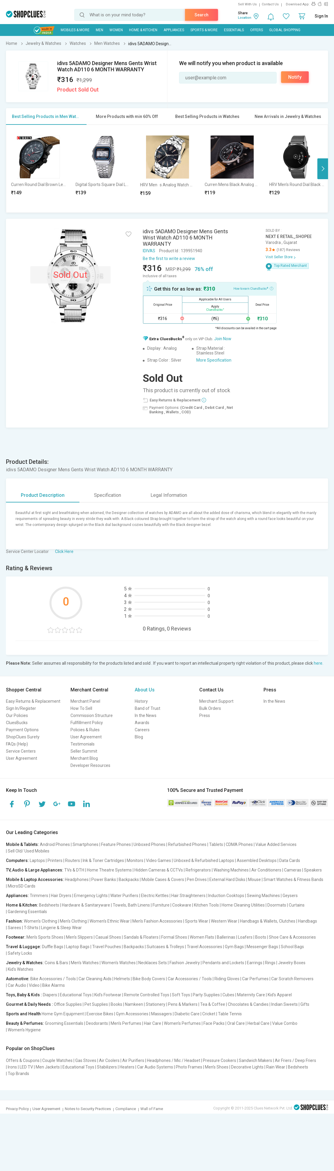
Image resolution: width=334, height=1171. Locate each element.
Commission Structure (91, 715)
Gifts (304, 1004)
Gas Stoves (85, 1060)
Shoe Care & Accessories (292, 937)
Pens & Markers (182, 1004)
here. (318, 663)
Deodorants (97, 1023)
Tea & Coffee (212, 1004)
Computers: (17, 860)
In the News (145, 715)
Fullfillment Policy (86, 722)
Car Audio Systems (155, 1067)
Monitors (135, 860)
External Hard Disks (227, 879)
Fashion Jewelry (185, 962)
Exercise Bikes (100, 1013)
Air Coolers (109, 1060)
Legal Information (168, 495)
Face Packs (214, 1023)
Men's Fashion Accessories (157, 921)
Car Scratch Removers (292, 978)
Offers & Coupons (23, 1060)
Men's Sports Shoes (44, 937)
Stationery (155, 1004)
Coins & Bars (56, 962)
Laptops (37, 860)
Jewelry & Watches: (25, 962)
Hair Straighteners (188, 895)
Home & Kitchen (143, 30)
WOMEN (116, 30)
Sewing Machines (263, 895)
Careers (142, 729)
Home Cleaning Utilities (243, 905)
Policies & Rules (85, 729)
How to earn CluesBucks (253, 288)
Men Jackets (48, 1067)
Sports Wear (196, 921)
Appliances (174, 30)
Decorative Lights (247, 1067)
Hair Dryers (61, 895)
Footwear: (16, 937)
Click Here (64, 551)
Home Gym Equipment (63, 1013)
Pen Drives (197, 879)
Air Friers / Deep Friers (295, 1060)
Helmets (122, 978)
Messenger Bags (262, 946)
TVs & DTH (74, 870)
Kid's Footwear (107, 994)
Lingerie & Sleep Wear (61, 927)
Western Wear (224, 921)
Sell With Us (247, 4)
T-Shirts (31, 927)
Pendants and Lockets (223, 962)
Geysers (290, 895)
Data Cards (289, 860)
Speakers (313, 870)
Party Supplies (206, 994)
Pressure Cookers (219, 1060)
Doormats (276, 905)
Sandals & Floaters (141, 937)
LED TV (26, 1067)
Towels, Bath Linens (131, 905)
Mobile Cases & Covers (163, 879)
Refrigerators (198, 870)
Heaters (127, 1067)
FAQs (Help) (17, 744)
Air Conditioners (266, 870)
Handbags (307, 921)
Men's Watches (85, 962)
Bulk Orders (210, 708)
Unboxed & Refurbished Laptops (204, 860)
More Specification (213, 360)
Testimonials (82, 744)
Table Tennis (230, 1013)
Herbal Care (258, 1023)
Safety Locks (20, 953)
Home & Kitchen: (22, 905)
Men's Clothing (73, 921)
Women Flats (202, 937)
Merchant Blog (84, 758)
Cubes (228, 994)
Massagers (161, 1013)
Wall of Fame (151, 1109)
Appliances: (17, 895)
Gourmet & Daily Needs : (29, 1004)
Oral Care (236, 1023)
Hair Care (152, 1023)
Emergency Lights (91, 895)
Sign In (321, 16)
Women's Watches (118, 962)
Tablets (216, 844)
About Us (145, 690)
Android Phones (55, 844)
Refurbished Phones (187, 844)
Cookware (181, 905)
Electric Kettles (155, 895)
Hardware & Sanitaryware (86, 905)
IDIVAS (149, 250)
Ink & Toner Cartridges (103, 860)
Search (201, 14)
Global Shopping (284, 30)
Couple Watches (57, 1060)
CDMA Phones (239, 844)
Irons (12, 1067)
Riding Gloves (226, 978)
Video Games (158, 860)
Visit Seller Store (279, 257)
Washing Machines (231, 870)
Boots (260, 937)
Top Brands (18, 1073)
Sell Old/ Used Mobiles (28, 851)
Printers (55, 860)
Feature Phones (116, 844)
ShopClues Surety (23, 737)
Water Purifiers (124, 895)
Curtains (297, 905)
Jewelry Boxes (291, 962)
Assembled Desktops (257, 860)
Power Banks (103, 879)
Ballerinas (226, 937)
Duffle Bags (52, 946)
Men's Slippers (79, 937)
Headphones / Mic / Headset (173, 1060)
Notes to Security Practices (88, 1109)
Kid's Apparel (280, 994)
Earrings (254, 962)
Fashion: (14, 921)
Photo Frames (189, 1067)
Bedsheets (49, 905)
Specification (107, 495)
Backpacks (129, 879)
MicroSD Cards (21, 886)
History (141, 701)
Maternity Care (251, 994)
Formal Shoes (174, 937)
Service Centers (21, 751)
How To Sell (81, 708)
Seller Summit (83, 751)
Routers (72, 860)
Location (244, 18)
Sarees (14, 927)
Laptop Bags (78, 946)
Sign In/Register (21, 708)
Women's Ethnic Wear (110, 921)
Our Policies (17, 715)
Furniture (161, 905)
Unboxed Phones (149, 844)
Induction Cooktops (226, 895)
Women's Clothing (40, 921)
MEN (99, 30)
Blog (139, 737)
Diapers (50, 994)
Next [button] (322, 168)
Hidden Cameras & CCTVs (158, 870)
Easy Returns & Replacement (33, 701)
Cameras (292, 870)
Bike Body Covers (149, 978)
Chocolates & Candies (248, 1004)
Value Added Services (276, 844)
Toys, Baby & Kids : (24, 994)
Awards (142, 722)
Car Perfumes (255, 978)
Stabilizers (107, 1067)
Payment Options (22, 729)
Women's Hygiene (24, 1029)
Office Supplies (68, 1004)
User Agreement (21, 758)
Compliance (125, 1109)
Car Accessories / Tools (190, 978)
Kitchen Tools (206, 905)
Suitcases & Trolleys (165, 946)
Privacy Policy (17, 1109)
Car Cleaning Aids (95, 978)
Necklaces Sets (152, 962)
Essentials (234, 30)
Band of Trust (147, 708)
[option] (38, 168)
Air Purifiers (133, 1060)
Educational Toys (76, 994)
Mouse (254, 879)
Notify (295, 77)
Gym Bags (234, 946)
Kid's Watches (20, 969)
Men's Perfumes (126, 1023)
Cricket (208, 1013)
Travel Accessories (204, 946)
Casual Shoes (108, 937)
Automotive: (17, 978)
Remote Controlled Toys (146, 994)
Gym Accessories (132, 1013)
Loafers (245, 937)
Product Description (43, 495)
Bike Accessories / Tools (53, 978)
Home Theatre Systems (109, 870)
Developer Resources (90, 765)
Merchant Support (216, 701)
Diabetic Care (187, 1013)
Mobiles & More (75, 30)
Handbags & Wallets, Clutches (267, 921)
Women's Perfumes (182, 1023)
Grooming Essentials (64, 1023)
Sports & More (204, 30)
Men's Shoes (216, 1067)
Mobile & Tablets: (22, 844)
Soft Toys (181, 994)
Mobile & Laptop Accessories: (35, 879)
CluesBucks (17, 722)
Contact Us (270, 4)
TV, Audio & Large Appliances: (34, 870)
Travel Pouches (106, 946)
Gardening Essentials (27, 911)
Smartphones (85, 844)
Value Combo (284, 1023)
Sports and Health (23, 1013)
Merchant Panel (85, 701)
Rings (270, 962)
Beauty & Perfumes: (25, 1023)
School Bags (292, 946)
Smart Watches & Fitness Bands (293, 879)
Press (204, 715)
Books (116, 1004)
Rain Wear (275, 1067)
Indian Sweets (284, 1004)
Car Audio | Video (24, 985)
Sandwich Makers (255, 1060)
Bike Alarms (53, 985)
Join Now (222, 338)
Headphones (77, 879)
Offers (256, 30)
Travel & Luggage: (23, 946)
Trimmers (39, 895)
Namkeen (134, 1004)
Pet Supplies (96, 1004)
